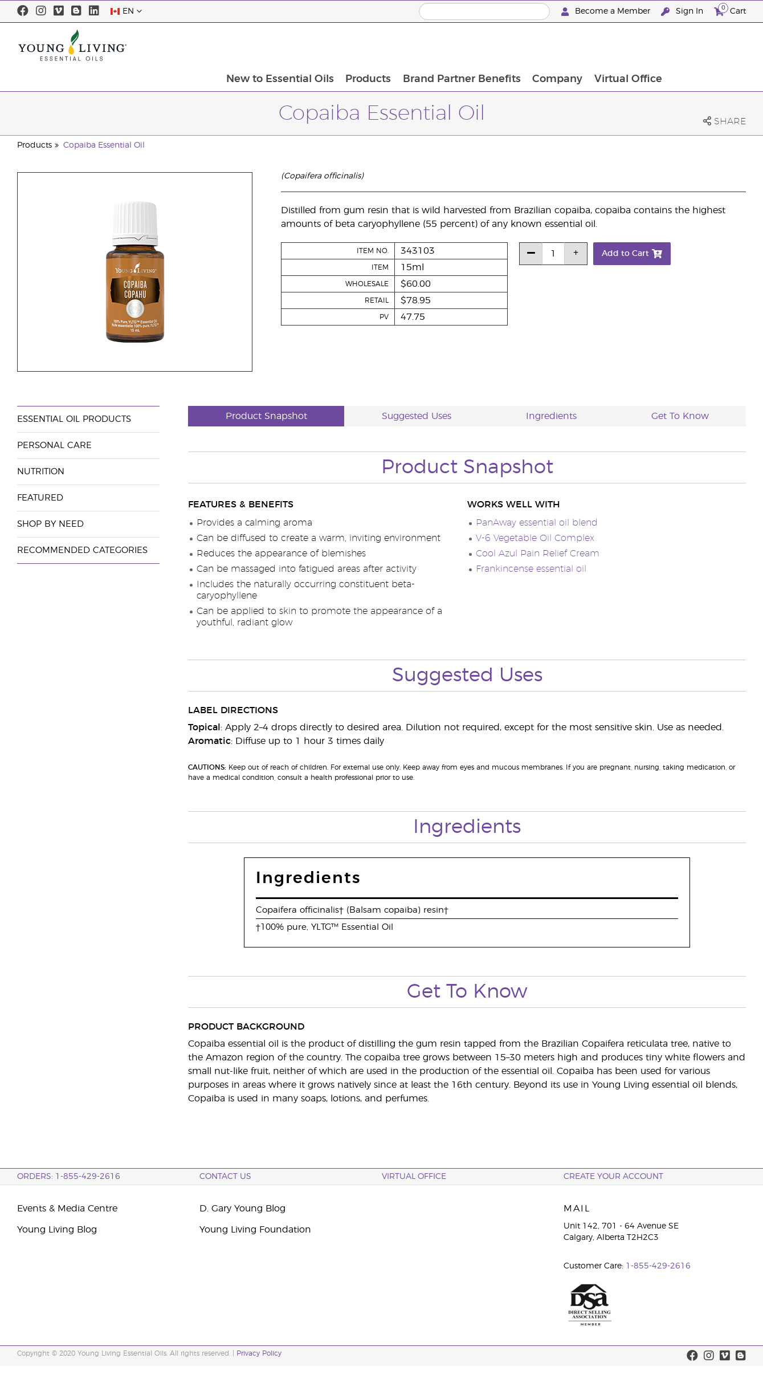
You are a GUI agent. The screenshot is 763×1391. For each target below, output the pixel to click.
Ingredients (551, 416)
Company (634, 45)
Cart (730, 10)
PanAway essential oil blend (537, 522)
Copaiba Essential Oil (104, 145)
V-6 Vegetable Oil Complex (535, 538)
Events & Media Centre (67, 1208)
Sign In (683, 11)
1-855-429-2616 (658, 1266)
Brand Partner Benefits (538, 45)
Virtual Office (706, 45)
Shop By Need (50, 524)
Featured (40, 498)
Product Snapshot (266, 416)
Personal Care (54, 445)
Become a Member (606, 11)
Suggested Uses (416, 416)
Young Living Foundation (255, 1229)
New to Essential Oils (354, 45)
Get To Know (680, 416)
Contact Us (225, 1177)
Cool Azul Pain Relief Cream (537, 553)
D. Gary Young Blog (242, 1208)
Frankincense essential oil (531, 569)
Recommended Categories (82, 550)
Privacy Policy (258, 1353)
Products (443, 45)
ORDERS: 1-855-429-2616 (68, 1177)
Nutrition (40, 471)
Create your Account (613, 1177)
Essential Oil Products (74, 419)
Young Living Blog (57, 1229)
